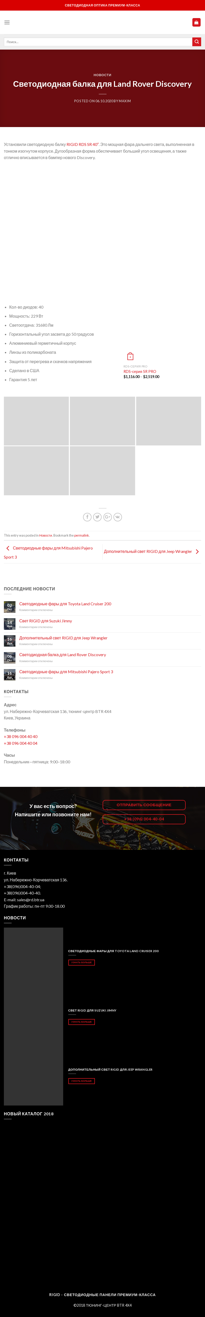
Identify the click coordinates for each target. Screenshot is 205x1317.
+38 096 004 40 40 (20, 736)
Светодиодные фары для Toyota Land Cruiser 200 (65, 603)
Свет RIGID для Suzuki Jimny (45, 620)
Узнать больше (81, 962)
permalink (81, 535)
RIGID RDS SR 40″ (83, 144)
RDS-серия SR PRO (140, 371)
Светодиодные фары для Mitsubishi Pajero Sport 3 (66, 671)
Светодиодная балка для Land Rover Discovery (62, 654)
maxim (125, 101)
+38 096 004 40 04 (20, 743)
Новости (102, 75)
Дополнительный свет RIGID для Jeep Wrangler (152, 551)
